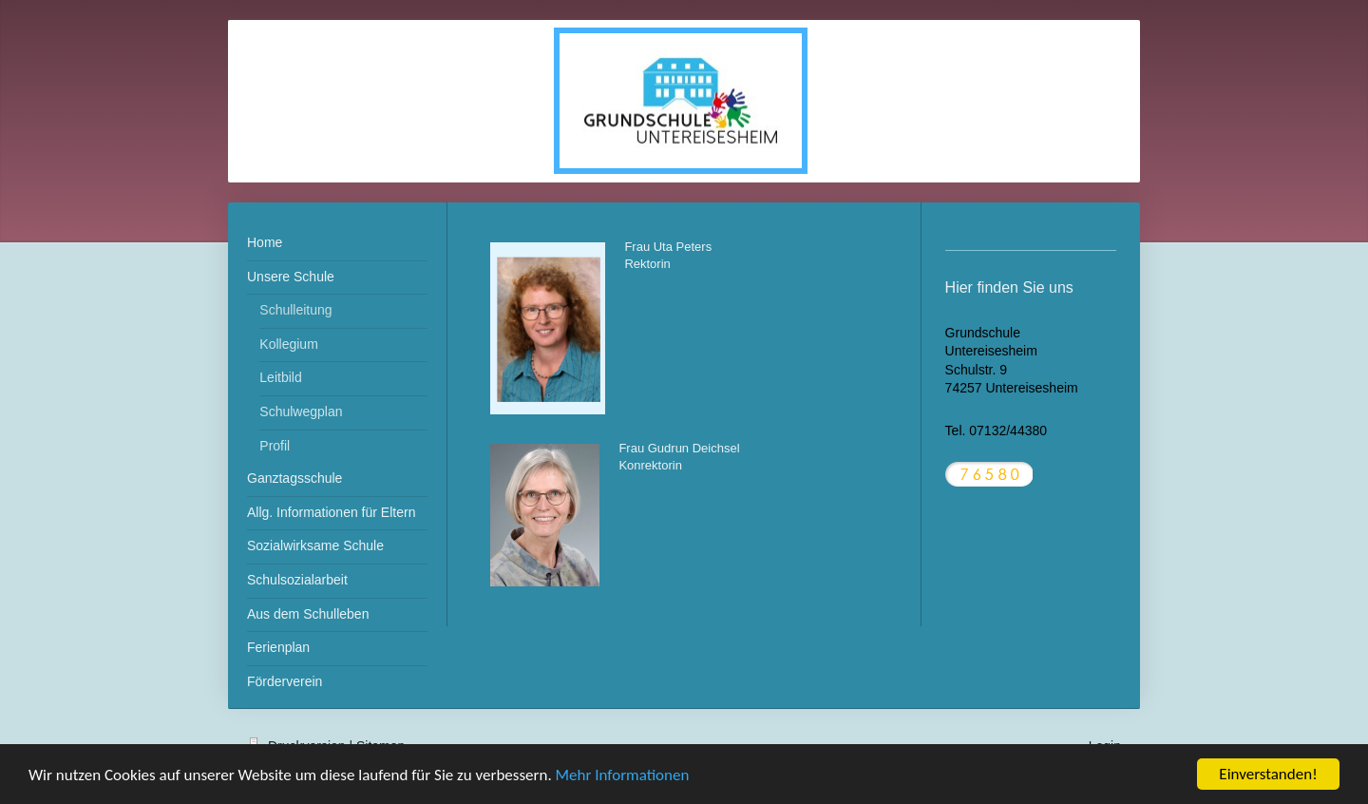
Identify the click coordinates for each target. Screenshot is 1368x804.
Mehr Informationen (623, 776)
